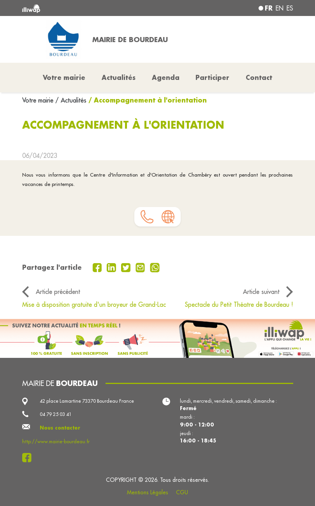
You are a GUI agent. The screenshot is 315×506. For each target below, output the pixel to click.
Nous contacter (60, 428)
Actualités (119, 77)
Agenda (165, 77)
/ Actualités (70, 100)
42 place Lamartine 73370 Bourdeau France (87, 401)
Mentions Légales (147, 492)
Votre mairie (38, 100)
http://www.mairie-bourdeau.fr (56, 441)
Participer (212, 77)
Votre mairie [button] (64, 77)
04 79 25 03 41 (56, 414)
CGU (182, 492)
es (290, 8)
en (279, 8)
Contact (259, 77)
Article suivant (261, 291)
